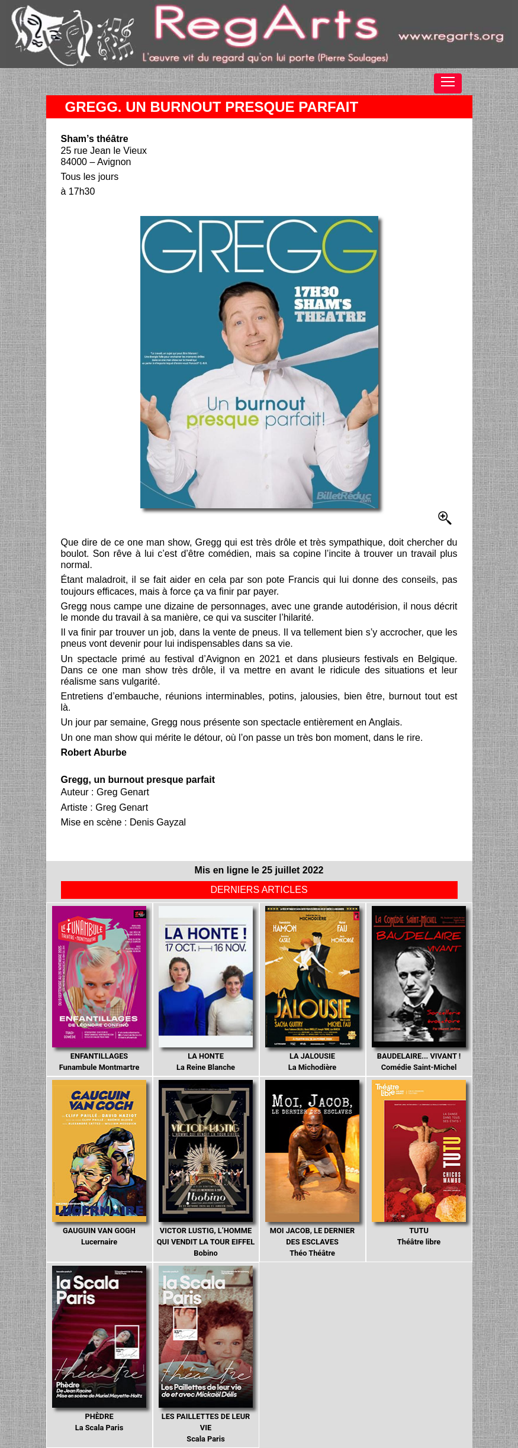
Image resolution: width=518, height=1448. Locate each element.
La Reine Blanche (206, 989)
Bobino (206, 1168)
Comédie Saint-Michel (419, 989)
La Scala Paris (99, 1349)
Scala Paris (206, 1354)
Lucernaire (99, 1163)
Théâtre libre (419, 1163)
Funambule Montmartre (99, 989)
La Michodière (312, 989)
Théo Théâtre (312, 1168)
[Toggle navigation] (448, 83)
